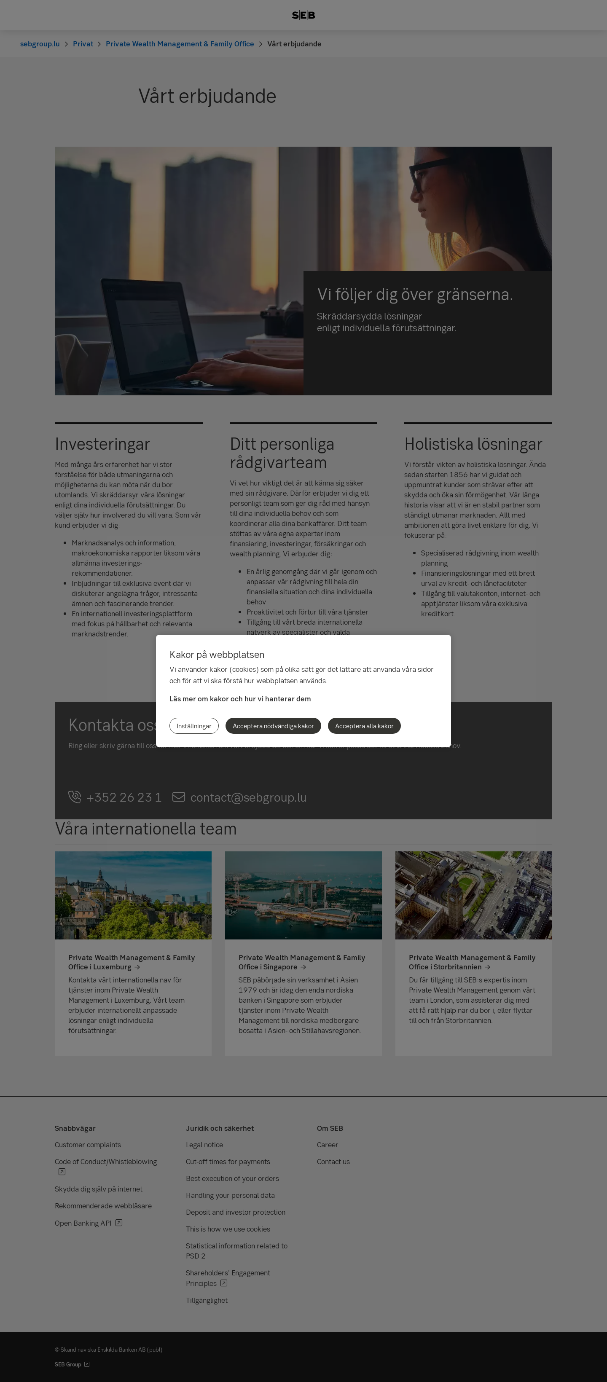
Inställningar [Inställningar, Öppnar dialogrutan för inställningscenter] (194, 726)
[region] (303, 691)
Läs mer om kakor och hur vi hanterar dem (240, 698)
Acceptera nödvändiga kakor (273, 726)
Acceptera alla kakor (364, 726)
